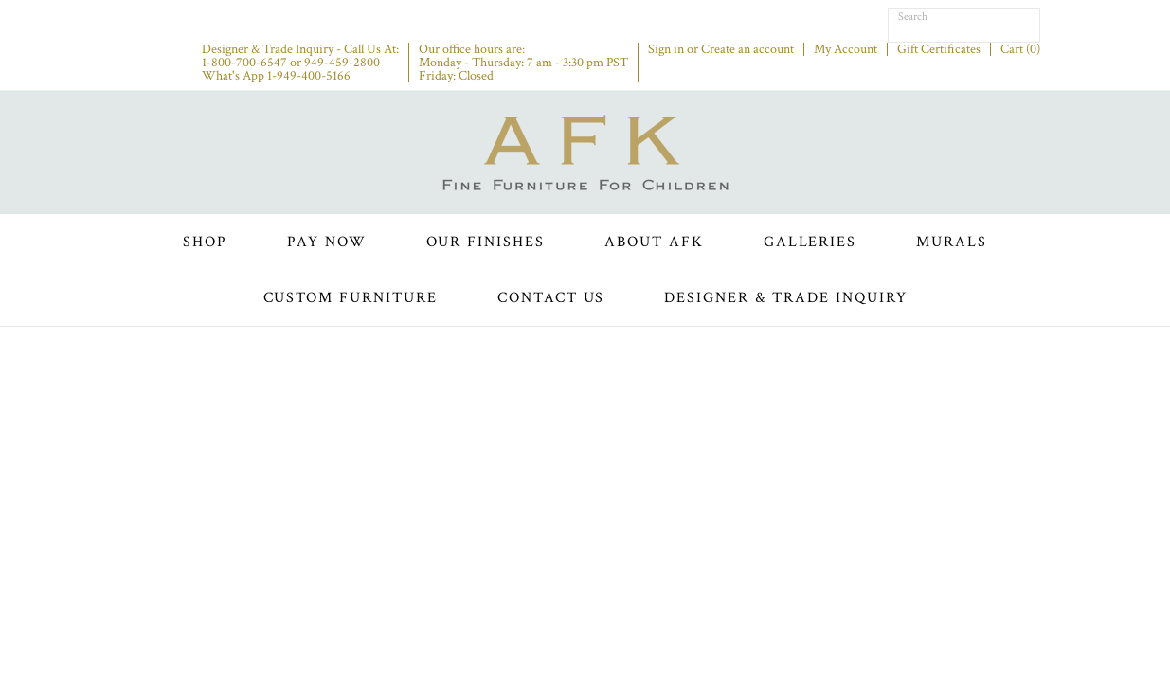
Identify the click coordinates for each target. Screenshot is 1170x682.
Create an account (747, 49)
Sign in (666, 49)
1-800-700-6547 (244, 62)
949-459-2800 (342, 62)
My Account (845, 49)
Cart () (1020, 49)
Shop (205, 242)
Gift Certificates (939, 49)
